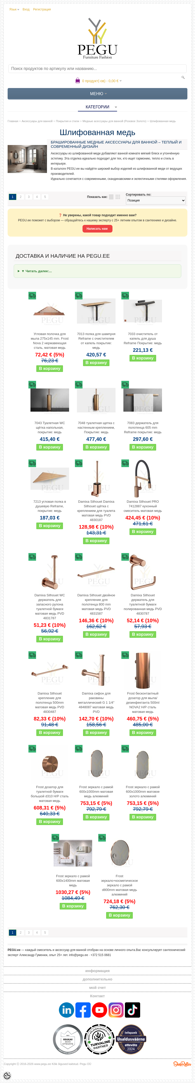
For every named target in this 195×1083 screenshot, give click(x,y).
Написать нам (97, 228)
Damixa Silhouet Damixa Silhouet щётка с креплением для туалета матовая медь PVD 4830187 (96, 511)
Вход (26, 9)
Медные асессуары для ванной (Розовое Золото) (114, 121)
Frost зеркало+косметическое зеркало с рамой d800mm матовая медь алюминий (119, 885)
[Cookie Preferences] (7, 1075)
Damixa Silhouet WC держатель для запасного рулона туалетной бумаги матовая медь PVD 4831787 (50, 606)
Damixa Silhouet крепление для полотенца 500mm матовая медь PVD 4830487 (49, 702)
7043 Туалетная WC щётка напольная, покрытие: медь (49, 427)
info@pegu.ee (78, 955)
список (111, 197)
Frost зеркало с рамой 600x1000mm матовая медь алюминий (96, 791)
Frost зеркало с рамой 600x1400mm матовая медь (73, 880)
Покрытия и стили (67, 121)
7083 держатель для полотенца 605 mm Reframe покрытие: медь (142, 427)
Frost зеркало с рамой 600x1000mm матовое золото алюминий (143, 791)
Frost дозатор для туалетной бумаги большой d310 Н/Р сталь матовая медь (50, 794)
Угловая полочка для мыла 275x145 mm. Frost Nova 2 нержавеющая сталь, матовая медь (50, 341)
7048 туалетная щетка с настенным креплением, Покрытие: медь (96, 427)
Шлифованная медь (163, 121)
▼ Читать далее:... (36, 271)
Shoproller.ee (182, 1063)
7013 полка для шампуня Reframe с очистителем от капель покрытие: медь (96, 341)
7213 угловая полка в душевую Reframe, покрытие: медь (49, 506)
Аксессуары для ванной (37, 121)
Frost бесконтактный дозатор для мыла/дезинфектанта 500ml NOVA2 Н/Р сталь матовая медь (142, 702)
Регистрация (42, 9)
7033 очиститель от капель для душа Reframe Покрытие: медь (143, 338)
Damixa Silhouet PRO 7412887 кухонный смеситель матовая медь (143, 506)
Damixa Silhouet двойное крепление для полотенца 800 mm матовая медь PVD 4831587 (96, 604)
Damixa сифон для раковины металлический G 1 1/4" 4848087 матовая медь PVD (96, 702)
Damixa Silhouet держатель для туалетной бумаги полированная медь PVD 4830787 (143, 604)
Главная (13, 121)
